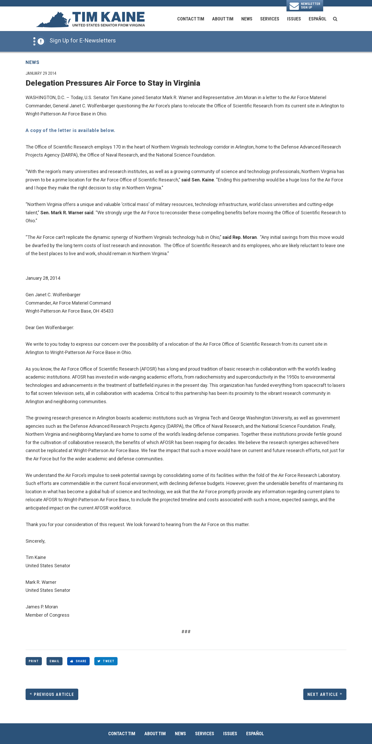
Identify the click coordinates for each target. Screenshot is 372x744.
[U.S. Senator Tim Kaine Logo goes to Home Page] (90, 19)
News (246, 18)
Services (269, 18)
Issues (294, 18)
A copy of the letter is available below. (70, 130)
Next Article (322, 694)
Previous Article (54, 694)
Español (318, 18)
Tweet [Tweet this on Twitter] (105, 661)
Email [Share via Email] (54, 661)
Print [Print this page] (34, 661)
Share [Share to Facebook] (78, 661)
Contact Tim (190, 18)
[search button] (335, 19)
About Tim (223, 18)
